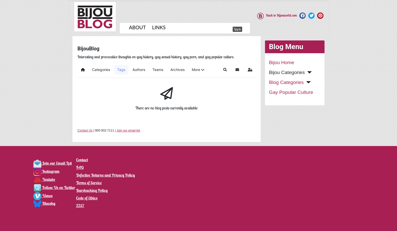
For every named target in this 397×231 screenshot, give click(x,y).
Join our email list (128, 130)
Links (159, 27)
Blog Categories (286, 82)
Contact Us (85, 130)
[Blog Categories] (307, 82)
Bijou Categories (287, 72)
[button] (198, 70)
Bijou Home (281, 62)
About (137, 27)
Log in (237, 29)
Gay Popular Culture (291, 92)
